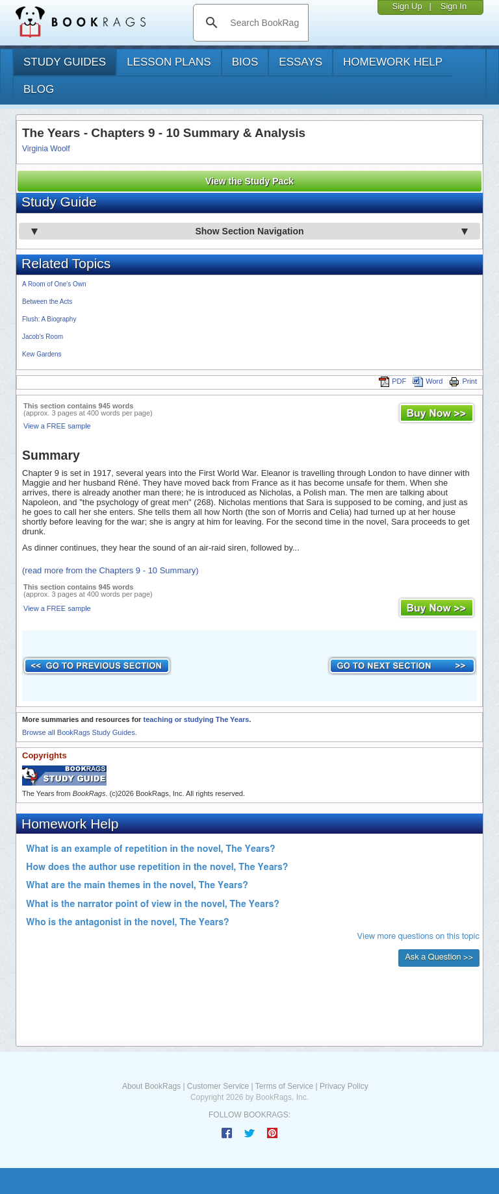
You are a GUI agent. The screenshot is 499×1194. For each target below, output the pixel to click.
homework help (392, 62)
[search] (264, 23)
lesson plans (169, 62)
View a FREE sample (57, 426)
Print (463, 381)
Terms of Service (284, 1086)
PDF (392, 381)
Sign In (454, 6)
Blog (38, 89)
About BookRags (151, 1086)
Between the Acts (47, 301)
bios (245, 62)
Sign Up (407, 6)
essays (300, 62)
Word (427, 381)
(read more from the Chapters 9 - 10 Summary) (110, 570)
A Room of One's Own (54, 284)
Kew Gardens (42, 354)
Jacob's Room (42, 336)
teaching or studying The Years (196, 719)
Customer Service (218, 1086)
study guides (64, 62)
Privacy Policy (344, 1086)
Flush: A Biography (49, 319)
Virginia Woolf (46, 148)
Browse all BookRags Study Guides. (79, 732)
